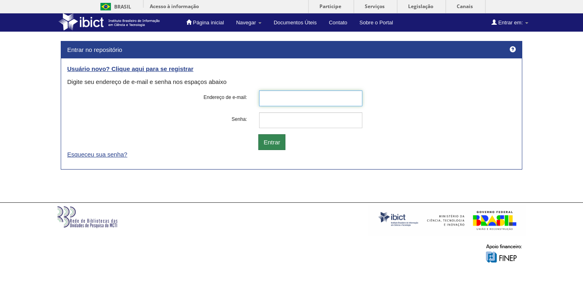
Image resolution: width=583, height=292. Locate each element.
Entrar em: (510, 22)
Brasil (114, 6)
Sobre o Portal (376, 22)
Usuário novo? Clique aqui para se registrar (130, 68)
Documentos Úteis (295, 22)
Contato (338, 22)
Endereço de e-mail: (225, 97)
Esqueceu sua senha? (97, 154)
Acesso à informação (174, 6)
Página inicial (205, 22)
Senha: (239, 119)
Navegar (249, 22)
